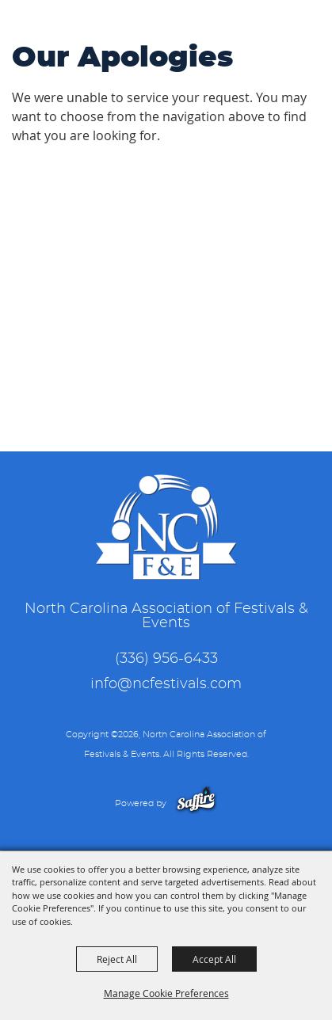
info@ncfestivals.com (166, 684)
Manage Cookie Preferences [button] (166, 993)
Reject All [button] (117, 959)
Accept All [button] (214, 959)
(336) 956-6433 (166, 659)
